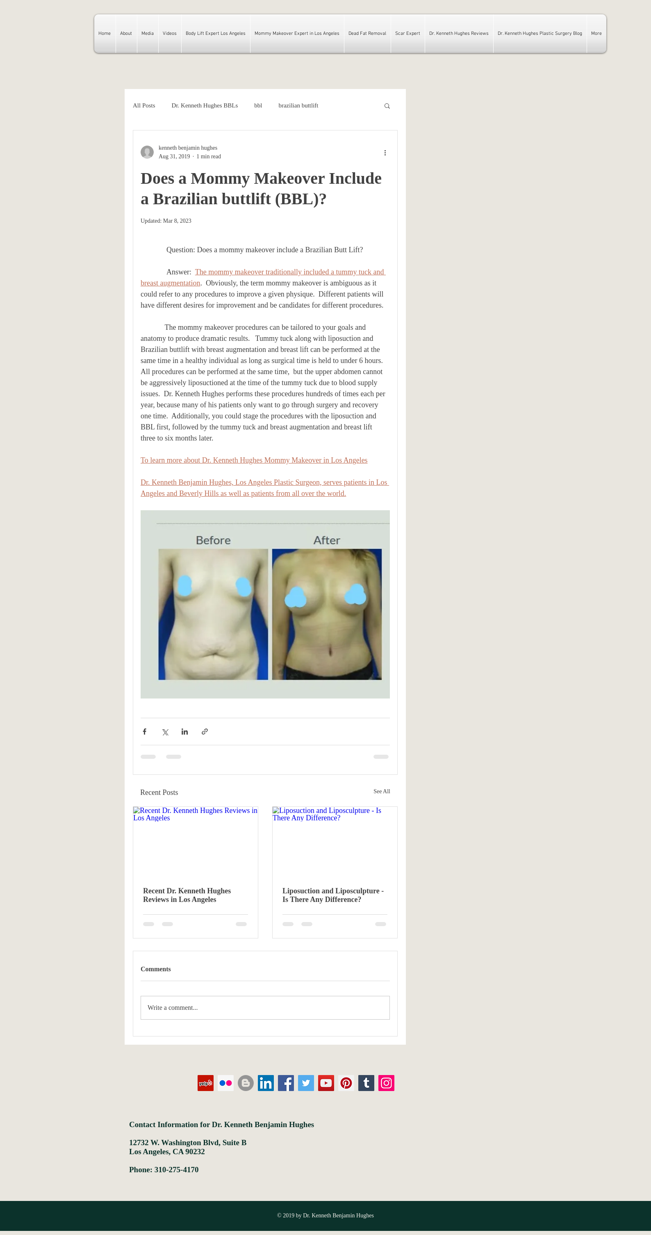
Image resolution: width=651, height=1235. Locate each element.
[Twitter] (306, 1083)
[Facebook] (286, 1083)
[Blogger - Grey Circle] (246, 1083)
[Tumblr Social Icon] (366, 1083)
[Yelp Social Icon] (206, 1083)
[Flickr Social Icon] (226, 1083)
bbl (258, 105)
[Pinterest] (346, 1083)
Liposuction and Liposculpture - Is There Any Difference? (333, 895)
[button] (387, 105)
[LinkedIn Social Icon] (266, 1083)
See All (381, 791)
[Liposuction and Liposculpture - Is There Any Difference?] (335, 842)
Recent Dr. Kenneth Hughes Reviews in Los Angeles (187, 895)
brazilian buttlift (298, 105)
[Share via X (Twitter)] (164, 731)
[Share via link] (205, 731)
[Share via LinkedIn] (185, 731)
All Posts (144, 105)
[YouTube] (326, 1083)
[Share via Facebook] (144, 731)
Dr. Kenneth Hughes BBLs (205, 105)
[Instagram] (386, 1083)
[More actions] (385, 152)
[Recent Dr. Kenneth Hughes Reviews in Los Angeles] (195, 842)
